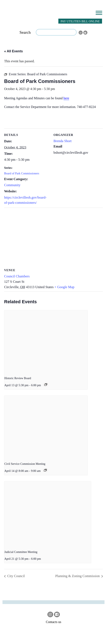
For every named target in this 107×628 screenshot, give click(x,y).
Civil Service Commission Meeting (24, 463)
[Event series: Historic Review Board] (45, 384)
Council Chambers (17, 276)
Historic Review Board (17, 378)
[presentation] (46, 341)
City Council (15, 576)
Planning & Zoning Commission (78, 576)
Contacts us (53, 622)
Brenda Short (63, 141)
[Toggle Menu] (99, 13)
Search (25, 32)
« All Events (13, 51)
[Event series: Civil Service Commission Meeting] (45, 470)
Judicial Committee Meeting (20, 552)
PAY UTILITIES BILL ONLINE (80, 21)
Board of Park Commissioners (21, 173)
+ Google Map (64, 287)
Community (12, 185)
